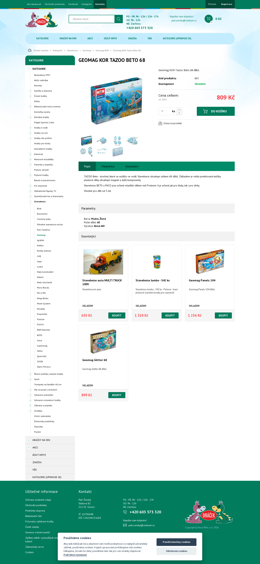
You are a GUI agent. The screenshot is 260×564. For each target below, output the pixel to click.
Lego (39, 261)
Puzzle (37, 431)
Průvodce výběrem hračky (39, 521)
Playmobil (42, 314)
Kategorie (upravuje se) (177, 38)
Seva (39, 340)
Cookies (29, 552)
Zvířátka (38, 410)
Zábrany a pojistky (43, 405)
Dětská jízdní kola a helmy (47, 106)
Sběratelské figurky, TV (45, 191)
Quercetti (41, 356)
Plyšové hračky (41, 175)
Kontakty (100, 4)
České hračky (40, 96)
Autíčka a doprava (43, 90)
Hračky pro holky (42, 143)
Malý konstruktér (45, 272)
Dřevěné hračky (41, 117)
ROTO (39, 335)
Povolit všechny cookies (176, 542)
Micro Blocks (43, 287)
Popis (87, 166)
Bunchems (42, 213)
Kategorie (42, 38)
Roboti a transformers (44, 180)
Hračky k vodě (40, 127)
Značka (132, 38)
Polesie (40, 319)
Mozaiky (41, 308)
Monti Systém (43, 303)
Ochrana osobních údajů (38, 499)
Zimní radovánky (42, 416)
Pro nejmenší (40, 185)
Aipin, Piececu (44, 366)
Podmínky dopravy (35, 510)
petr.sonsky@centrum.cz (184, 20)
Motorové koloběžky (44, 159)
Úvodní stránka (38, 50)
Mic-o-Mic (41, 292)
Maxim (40, 277)
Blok (39, 208)
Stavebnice (72, 50)
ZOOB (40, 361)
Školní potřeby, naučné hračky (48, 374)
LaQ (39, 256)
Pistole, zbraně (41, 169)
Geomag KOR (102, 50)
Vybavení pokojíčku (43, 395)
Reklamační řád (33, 516)
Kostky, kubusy (44, 250)
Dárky (37, 101)
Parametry (108, 166)
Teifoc (40, 351)
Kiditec (40, 245)
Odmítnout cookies (176, 551)
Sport (36, 379)
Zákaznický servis (34, 546)
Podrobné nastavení (75, 554)
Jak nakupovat (34, 4)
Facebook (73, 4)
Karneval (38, 154)
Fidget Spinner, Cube (44, 122)
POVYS (40, 324)
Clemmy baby (44, 219)
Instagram (87, 4)
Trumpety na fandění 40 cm (47, 384)
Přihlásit (212, 4)
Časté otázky (32, 527)
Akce (90, 38)
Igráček (40, 240)
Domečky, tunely (42, 112)
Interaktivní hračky (43, 148)
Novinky (38, 85)
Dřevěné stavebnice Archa (50, 224)
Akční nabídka (41, 80)
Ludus (40, 266)
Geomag (87, 50)
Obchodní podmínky (55, 4)
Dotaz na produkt (173, 123)
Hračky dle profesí (43, 138)
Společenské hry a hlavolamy (48, 196)
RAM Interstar (43, 329)
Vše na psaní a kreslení (45, 389)
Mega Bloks (42, 298)
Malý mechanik (44, 282)
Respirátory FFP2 (42, 75)
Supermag (42, 345)
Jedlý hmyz (110, 38)
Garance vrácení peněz (37, 532)
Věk (150, 38)
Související (131, 166)
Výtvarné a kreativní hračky (47, 400)
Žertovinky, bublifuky (44, 421)
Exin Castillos (43, 229)
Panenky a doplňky (43, 164)
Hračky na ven (68, 38)
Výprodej (38, 426)
